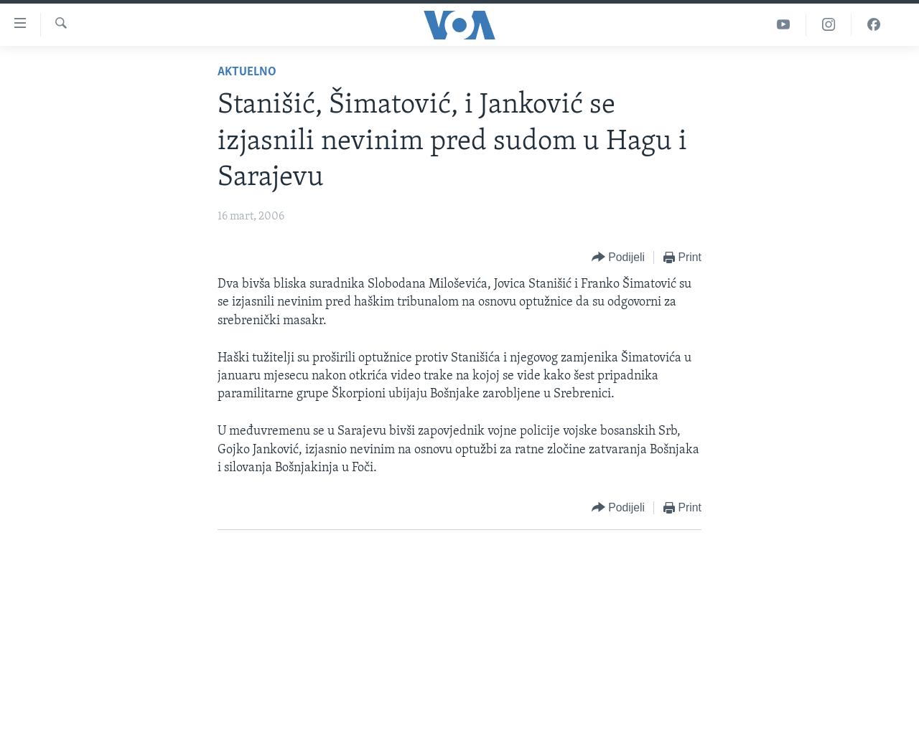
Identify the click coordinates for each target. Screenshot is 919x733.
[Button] (618, 258)
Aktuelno (247, 72)
